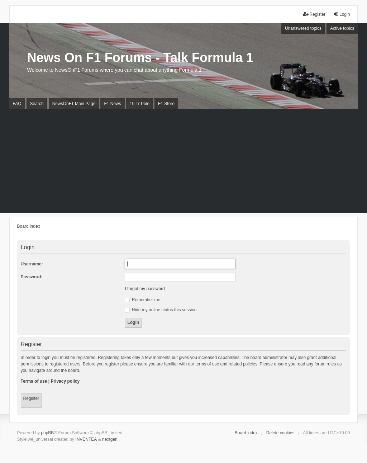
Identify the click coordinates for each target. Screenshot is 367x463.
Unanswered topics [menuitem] (303, 28)
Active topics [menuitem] (342, 28)
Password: (32, 276)
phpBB (47, 432)
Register (31, 398)
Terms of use (34, 381)
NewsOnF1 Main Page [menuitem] (74, 103)
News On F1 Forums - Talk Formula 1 (140, 57)
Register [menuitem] (314, 14)
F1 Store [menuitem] (166, 103)
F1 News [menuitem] (112, 103)
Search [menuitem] (37, 103)
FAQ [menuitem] (17, 103)
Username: (32, 263)
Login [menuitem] (341, 14)
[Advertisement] (183, 163)
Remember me (142, 299)
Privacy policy (65, 381)
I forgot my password (145, 288)
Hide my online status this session (160, 309)
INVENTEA (86, 439)
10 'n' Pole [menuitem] (139, 103)
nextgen (110, 439)
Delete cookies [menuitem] (280, 432)
